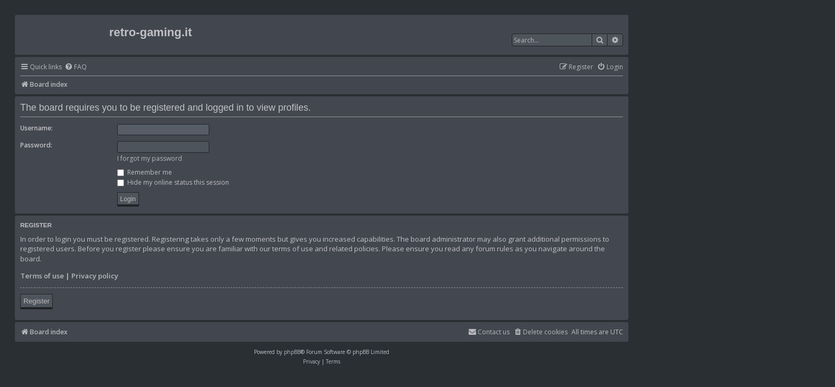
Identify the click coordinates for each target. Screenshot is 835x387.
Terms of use (42, 276)
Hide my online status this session (173, 182)
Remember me (144, 172)
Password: (36, 145)
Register (36, 301)
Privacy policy (94, 276)
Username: (36, 128)
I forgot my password (149, 158)
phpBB (292, 352)
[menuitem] (75, 67)
